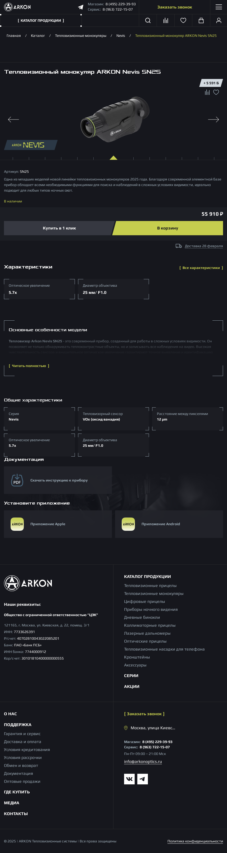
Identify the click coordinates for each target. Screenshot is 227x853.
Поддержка (17, 724)
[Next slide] (213, 119)
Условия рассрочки (23, 757)
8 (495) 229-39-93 (121, 4)
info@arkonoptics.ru (143, 761)
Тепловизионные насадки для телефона (164, 649)
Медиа (11, 802)
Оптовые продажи (22, 781)
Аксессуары (135, 665)
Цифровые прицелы (144, 601)
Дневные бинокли (142, 617)
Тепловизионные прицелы (150, 585)
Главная (14, 35)
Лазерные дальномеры (147, 633)
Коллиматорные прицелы (150, 625)
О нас (10, 713)
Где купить (17, 791)
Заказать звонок (174, 7)
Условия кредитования (27, 749)
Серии (131, 675)
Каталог (38, 35)
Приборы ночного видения (151, 609)
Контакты (16, 813)
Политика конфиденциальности (195, 841)
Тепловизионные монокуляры (80, 35)
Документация (18, 773)
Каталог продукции (147, 576)
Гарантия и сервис (22, 733)
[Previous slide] (13, 119)
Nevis (120, 35)
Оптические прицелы (145, 641)
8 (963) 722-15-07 (118, 9)
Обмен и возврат (21, 765)
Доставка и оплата (22, 741)
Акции (131, 686)
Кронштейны (137, 657)
